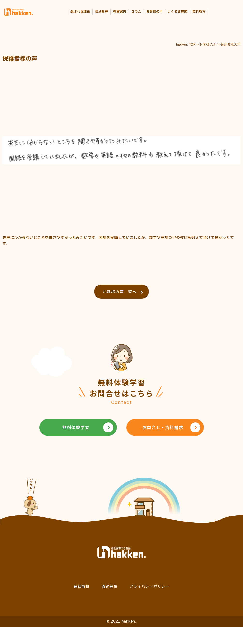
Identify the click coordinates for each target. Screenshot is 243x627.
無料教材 (199, 11)
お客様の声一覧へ (123, 291)
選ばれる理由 (80, 11)
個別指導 (101, 11)
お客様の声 (154, 11)
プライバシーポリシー (149, 586)
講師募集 (110, 586)
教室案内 (119, 11)
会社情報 (81, 586)
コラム (136, 11)
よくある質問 (177, 11)
